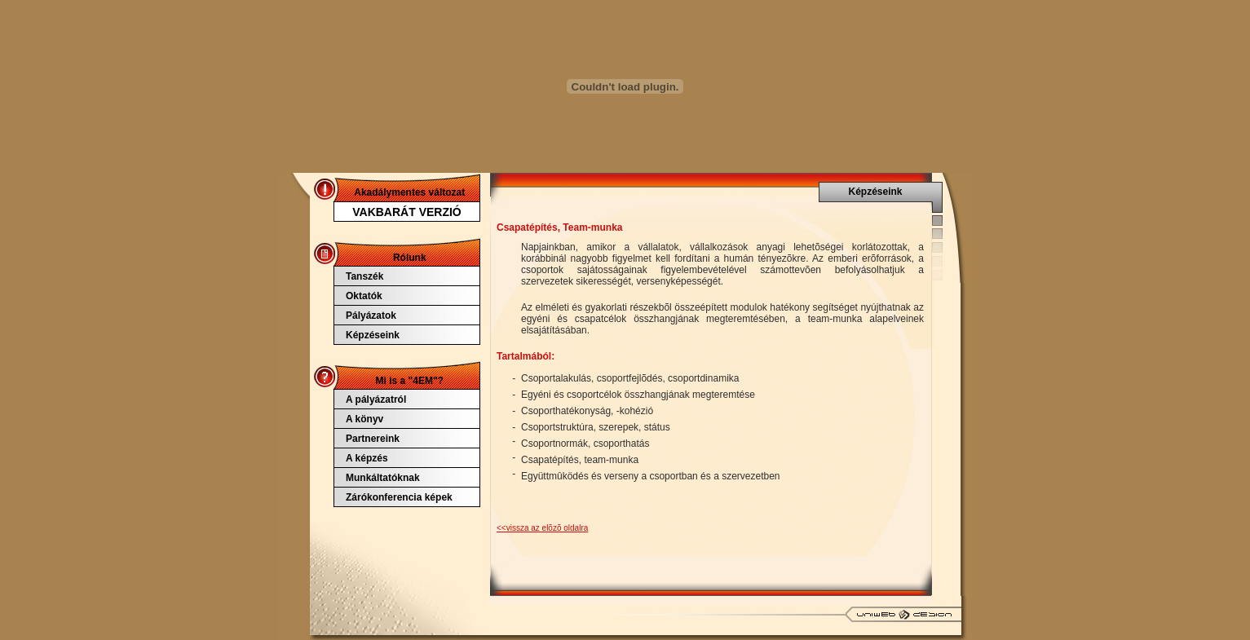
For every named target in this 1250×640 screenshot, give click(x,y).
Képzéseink (373, 335)
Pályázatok (371, 315)
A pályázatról (376, 399)
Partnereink (373, 438)
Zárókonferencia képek (399, 497)
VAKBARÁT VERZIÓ (407, 211)
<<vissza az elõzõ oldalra (542, 527)
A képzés (367, 458)
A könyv (364, 419)
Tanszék (364, 276)
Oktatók (364, 296)
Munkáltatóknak (383, 477)
